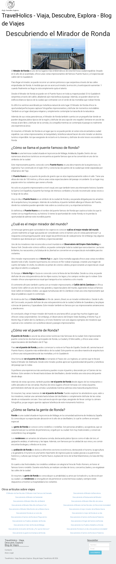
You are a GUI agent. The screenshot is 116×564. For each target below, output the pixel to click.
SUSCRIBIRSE (95, 552)
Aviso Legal (9, 553)
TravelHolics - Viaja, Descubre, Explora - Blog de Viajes (57, 19)
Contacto (8, 550)
